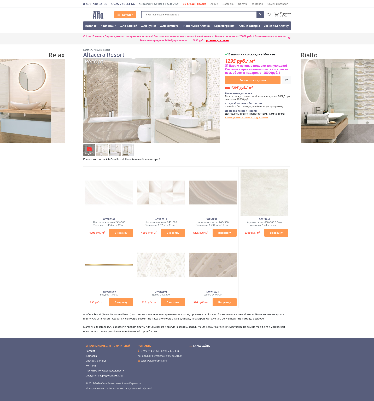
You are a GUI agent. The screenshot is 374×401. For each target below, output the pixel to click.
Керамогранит (224, 26)
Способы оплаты (96, 360)
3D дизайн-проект (194, 3)
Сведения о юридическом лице (104, 375)
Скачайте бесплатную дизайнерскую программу (254, 105)
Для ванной (128, 26)
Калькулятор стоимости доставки (246, 117)
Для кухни (148, 26)
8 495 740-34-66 (95, 4)
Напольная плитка (196, 26)
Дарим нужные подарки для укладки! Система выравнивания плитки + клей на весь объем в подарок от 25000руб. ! (257, 69)
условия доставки (217, 40)
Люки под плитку (276, 26)
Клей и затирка (249, 26)
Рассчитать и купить (253, 80)
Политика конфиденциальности (105, 370)
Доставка (228, 3)
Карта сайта (200, 345)
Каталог (125, 14)
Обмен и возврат (277, 3)
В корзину (121, 232)
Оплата (242, 3)
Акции (214, 3)
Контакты (257, 3)
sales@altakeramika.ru (154, 360)
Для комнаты (169, 26)
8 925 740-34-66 (123, 4)
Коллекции (108, 26)
